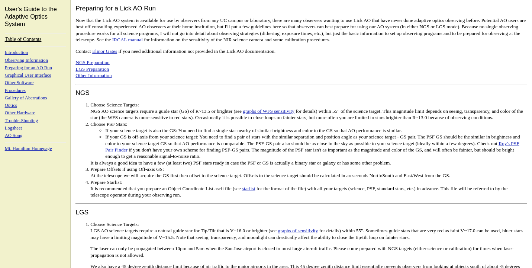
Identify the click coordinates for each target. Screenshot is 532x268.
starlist (248, 188)
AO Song (13, 135)
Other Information (93, 75)
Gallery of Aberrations (26, 97)
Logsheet (13, 128)
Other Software (19, 82)
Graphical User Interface (28, 75)
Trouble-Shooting (21, 120)
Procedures (15, 90)
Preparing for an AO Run (28, 67)
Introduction (16, 52)
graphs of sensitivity (298, 230)
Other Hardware (20, 112)
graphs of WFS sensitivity (268, 111)
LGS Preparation (92, 69)
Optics (11, 105)
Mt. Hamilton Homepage (28, 148)
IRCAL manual (127, 39)
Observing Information (26, 60)
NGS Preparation (92, 62)
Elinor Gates (104, 51)
